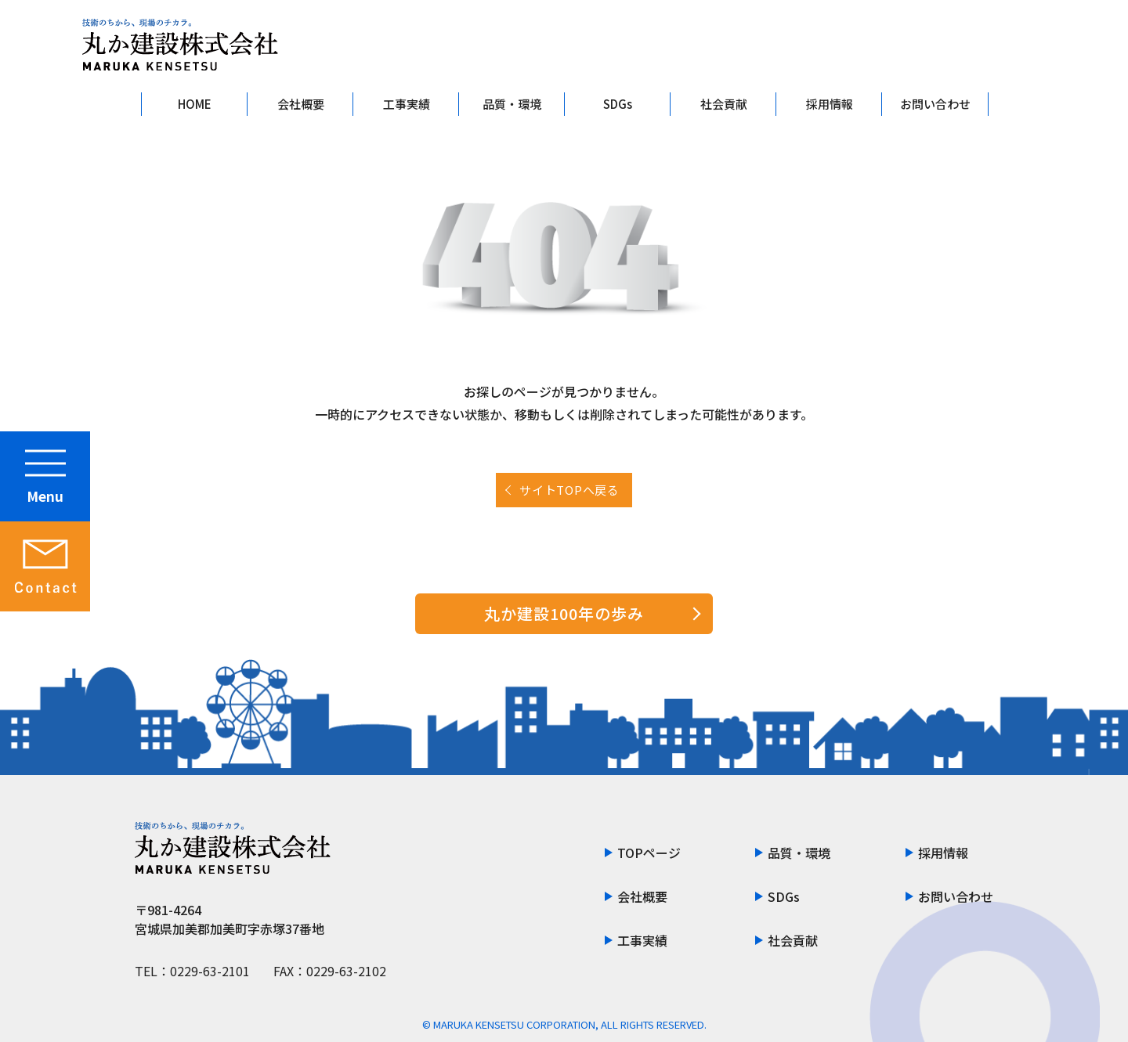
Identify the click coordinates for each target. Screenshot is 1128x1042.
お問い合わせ (935, 104)
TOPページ (649, 852)
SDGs (617, 104)
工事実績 (406, 104)
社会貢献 (723, 104)
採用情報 (829, 104)
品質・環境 (512, 104)
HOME (195, 104)
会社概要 (300, 104)
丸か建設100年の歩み (564, 613)
